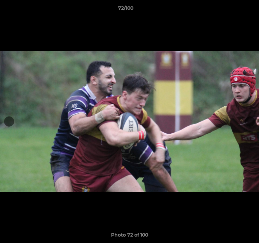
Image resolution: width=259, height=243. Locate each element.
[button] (235, 10)
